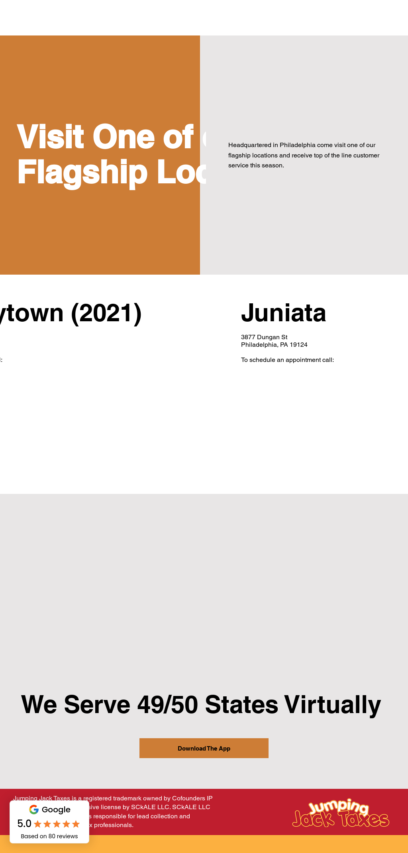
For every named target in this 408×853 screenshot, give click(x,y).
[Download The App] (204, 748)
